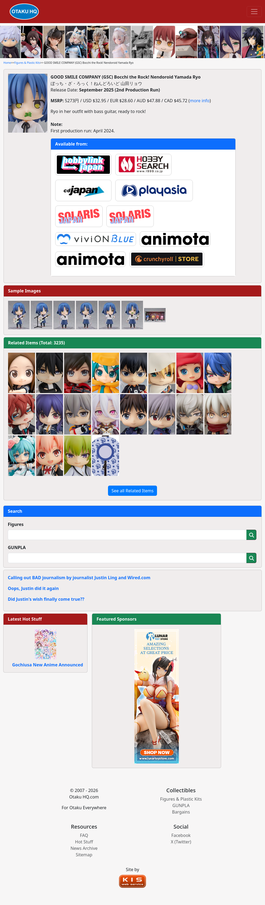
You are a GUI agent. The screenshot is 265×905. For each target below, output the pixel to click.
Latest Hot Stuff (25, 619)
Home (7, 63)
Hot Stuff (84, 842)
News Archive (84, 848)
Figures (16, 524)
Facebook (181, 835)
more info (200, 101)
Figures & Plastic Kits (27, 63)
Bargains (181, 812)
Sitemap (84, 855)
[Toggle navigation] (254, 11)
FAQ (84, 835)
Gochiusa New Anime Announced (47, 665)
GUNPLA (17, 547)
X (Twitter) (181, 842)
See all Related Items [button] (132, 491)
